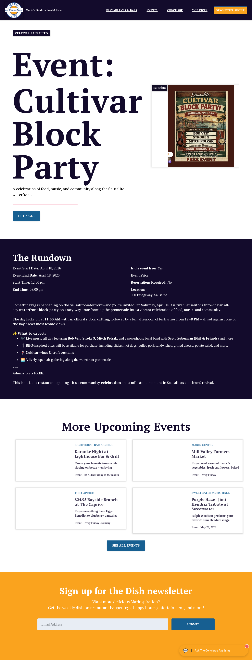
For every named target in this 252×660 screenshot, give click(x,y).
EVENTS (152, 10)
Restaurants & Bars (121, 10)
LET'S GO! (26, 215)
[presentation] (67, 641)
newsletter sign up (230, 10)
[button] (120, 10)
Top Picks (200, 10)
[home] (39, 10)
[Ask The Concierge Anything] (213, 650)
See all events (126, 545)
